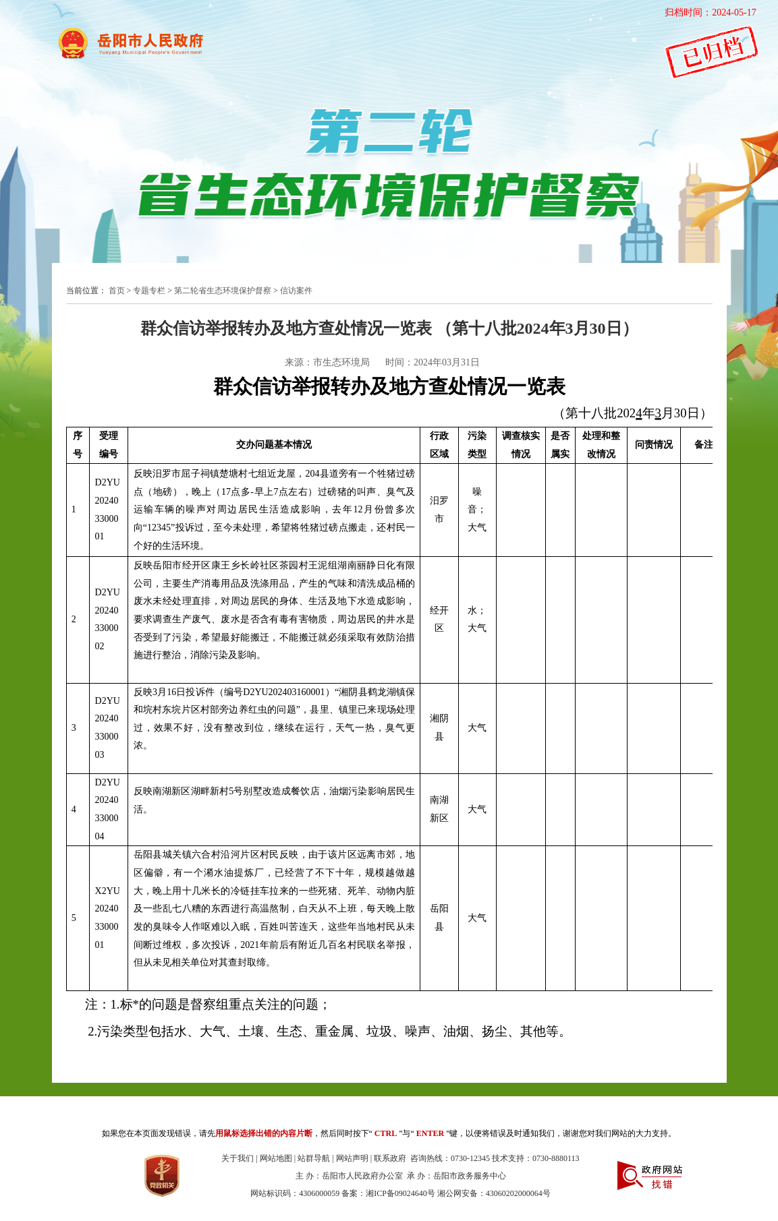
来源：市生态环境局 (327, 362)
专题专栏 (149, 290)
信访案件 (296, 290)
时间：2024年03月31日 (432, 362)
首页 (117, 290)
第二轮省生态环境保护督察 (222, 290)
